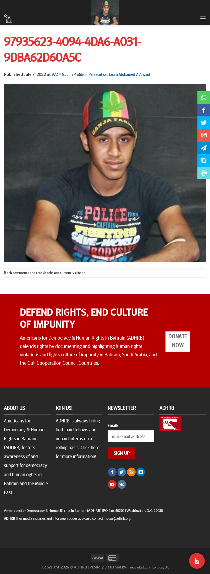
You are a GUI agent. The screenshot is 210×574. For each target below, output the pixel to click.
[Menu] (203, 18)
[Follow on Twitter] (122, 472)
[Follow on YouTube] (112, 484)
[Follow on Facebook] (112, 472)
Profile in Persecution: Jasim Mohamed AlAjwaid (112, 74)
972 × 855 (60, 74)
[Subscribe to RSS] (131, 472)
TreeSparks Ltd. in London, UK (148, 567)
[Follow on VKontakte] (122, 484)
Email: (113, 425)
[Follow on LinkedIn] (140, 472)
